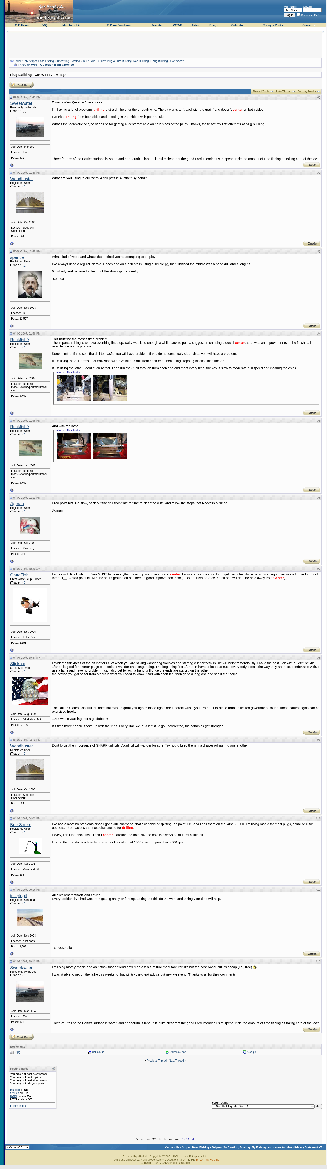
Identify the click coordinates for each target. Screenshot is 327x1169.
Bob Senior (20, 824)
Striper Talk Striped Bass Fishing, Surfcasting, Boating (47, 61)
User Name (290, 6)
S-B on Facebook (119, 25)
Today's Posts (273, 25)
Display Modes (307, 91)
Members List (72, 25)
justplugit (18, 895)
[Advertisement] (165, 44)
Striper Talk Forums (207, 1159)
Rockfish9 (19, 339)
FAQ (44, 25)
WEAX (177, 25)
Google (251, 1052)
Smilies (14, 1093)
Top (322, 1147)
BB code (15, 1090)
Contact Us (172, 1147)
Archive (287, 1147)
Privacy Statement (306, 1147)
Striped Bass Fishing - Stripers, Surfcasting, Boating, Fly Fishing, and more (231, 1147)
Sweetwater (21, 103)
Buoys (213, 25)
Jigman (17, 503)
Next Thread (176, 1060)
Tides (195, 25)
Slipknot (17, 663)
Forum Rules (18, 1105)
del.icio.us (98, 1052)
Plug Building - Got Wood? (168, 61)
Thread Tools (261, 91)
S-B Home (22, 25)
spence (17, 257)
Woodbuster (21, 178)
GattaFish (19, 574)
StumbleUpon (178, 1052)
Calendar (237, 25)
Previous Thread (157, 1060)
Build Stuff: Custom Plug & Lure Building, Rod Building (116, 61)
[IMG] (13, 1096)
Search (307, 25)
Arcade (157, 25)
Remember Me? (308, 15)
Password (307, 6)
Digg (17, 1052)
